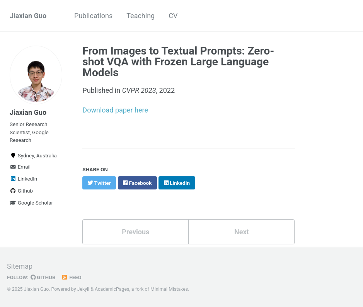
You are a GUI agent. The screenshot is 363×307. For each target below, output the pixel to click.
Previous (135, 232)
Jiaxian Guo (28, 16)
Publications (93, 16)
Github (21, 191)
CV (173, 16)
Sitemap (19, 266)
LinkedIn (23, 179)
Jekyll (83, 289)
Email (20, 167)
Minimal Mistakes (169, 289)
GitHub (43, 277)
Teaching (140, 16)
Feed (71, 277)
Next (241, 232)
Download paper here (115, 110)
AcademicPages (112, 289)
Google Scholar (31, 203)
